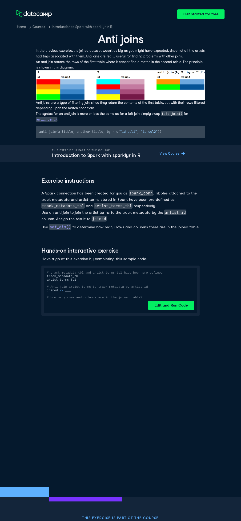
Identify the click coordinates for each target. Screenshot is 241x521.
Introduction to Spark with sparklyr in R (82, 27)
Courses (38, 27)
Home (21, 27)
